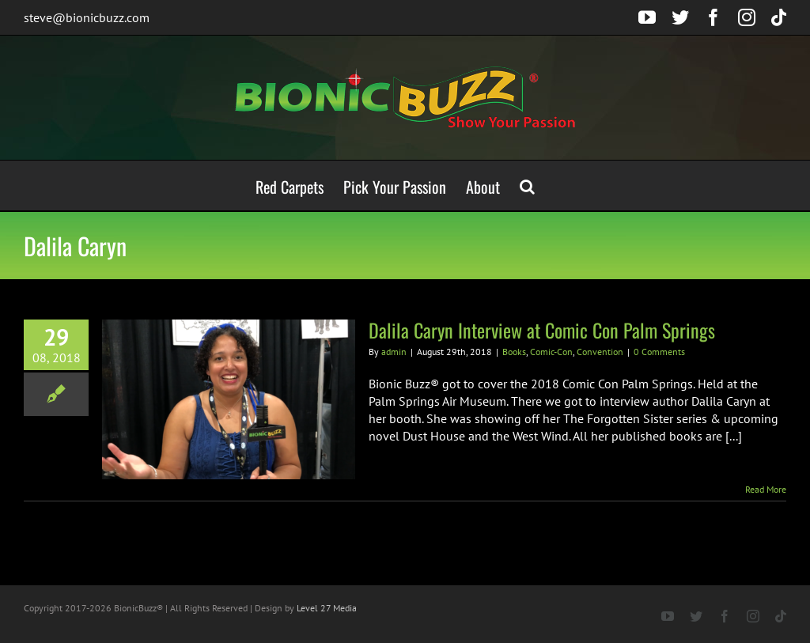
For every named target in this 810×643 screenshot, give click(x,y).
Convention (600, 351)
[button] (527, 185)
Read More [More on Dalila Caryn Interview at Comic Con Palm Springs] (765, 489)
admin (394, 351)
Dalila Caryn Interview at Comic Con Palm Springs (542, 330)
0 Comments (659, 351)
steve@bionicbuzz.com (87, 17)
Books (514, 351)
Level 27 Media (327, 608)
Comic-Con (551, 351)
